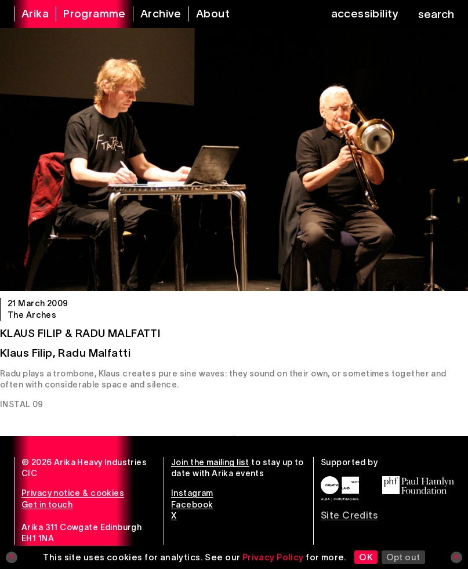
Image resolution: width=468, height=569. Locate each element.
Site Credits (349, 515)
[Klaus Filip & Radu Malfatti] (234, 159)
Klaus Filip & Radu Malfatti (80, 333)
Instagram (192, 493)
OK (366, 557)
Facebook (192, 504)
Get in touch (46, 504)
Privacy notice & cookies (72, 493)
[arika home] (28, 14)
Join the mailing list (210, 462)
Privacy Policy (273, 557)
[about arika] (206, 14)
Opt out (403, 557)
